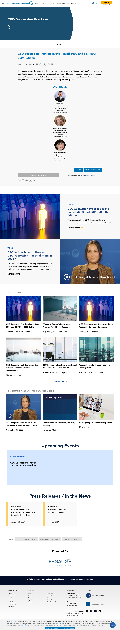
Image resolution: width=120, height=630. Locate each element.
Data (47, 3)
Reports (30, 600)
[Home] (19, 3)
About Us (73, 3)
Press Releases (12, 604)
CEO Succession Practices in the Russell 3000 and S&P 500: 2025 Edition (89, 212)
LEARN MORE (75, 227)
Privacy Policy (13, 621)
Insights (36, 3)
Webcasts (50, 594)
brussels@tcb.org (71, 605)
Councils (58, 3)
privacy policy (23, 625)
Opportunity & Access (72, 539)
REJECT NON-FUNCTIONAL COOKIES (64, 628)
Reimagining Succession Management (95, 422)
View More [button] (59, 381)
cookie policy (59, 623)
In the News (12, 602)
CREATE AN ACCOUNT (92, 170)
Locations (11, 606)
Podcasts (49, 596)
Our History (11, 596)
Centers (52, 3)
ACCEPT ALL (49, 628)
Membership (65, 3)
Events (42, 3)
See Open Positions (98, 595)
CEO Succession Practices (26, 539)
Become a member (90, 175)
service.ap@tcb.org (72, 615)
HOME (59, 44)
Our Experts (12, 598)
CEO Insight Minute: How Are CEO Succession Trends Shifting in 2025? (30, 255)
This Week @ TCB (52, 602)
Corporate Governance (50, 539)
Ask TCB (49, 600)
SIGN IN (78, 170)
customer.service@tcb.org (74, 597)
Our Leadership (13, 600)
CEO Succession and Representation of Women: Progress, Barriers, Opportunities (23, 368)
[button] (9, 27)
